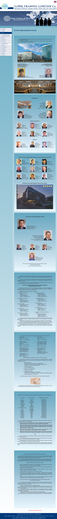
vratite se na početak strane (35, 510)
